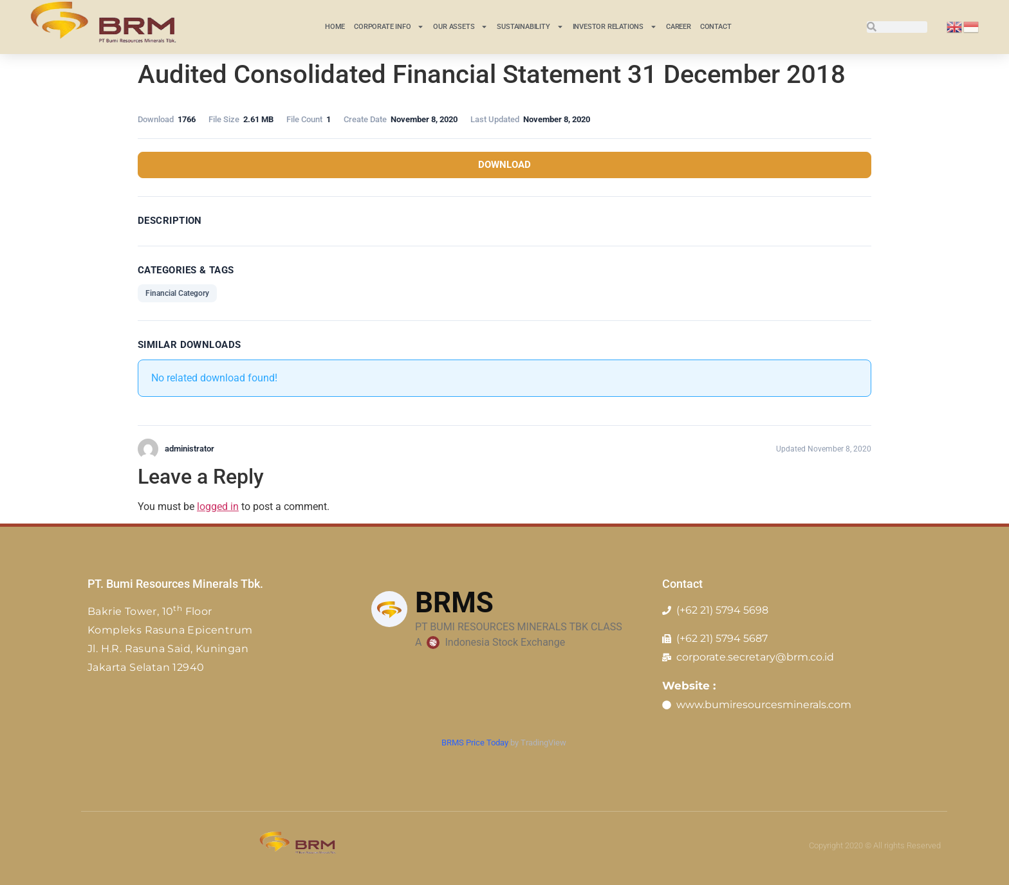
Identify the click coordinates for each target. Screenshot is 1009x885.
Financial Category (177, 293)
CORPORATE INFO (389, 27)
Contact (716, 27)
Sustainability (530, 27)
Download (504, 164)
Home (335, 27)
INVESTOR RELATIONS (615, 27)
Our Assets (460, 27)
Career (678, 27)
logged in (218, 506)
